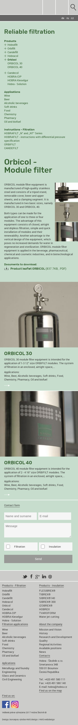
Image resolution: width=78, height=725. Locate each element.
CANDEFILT (11, 148)
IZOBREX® (45, 605)
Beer (7, 99)
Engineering (9, 672)
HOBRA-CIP (14, 76)
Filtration (19, 546)
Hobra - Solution (16, 84)
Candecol (13, 73)
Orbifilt (11, 48)
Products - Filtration (14, 585)
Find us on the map (50, 690)
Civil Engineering (12, 679)
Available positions (50, 648)
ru (68, 18)
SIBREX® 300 (47, 602)
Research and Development (55, 637)
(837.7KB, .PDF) (38, 268)
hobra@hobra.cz (57, 687)
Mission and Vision (50, 629)
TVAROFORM (47, 613)
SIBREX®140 (47, 598)
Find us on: (8, 695)
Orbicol (6, 605)
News (42, 652)
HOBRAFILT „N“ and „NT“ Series (23, 133)
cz (72, 18)
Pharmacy (10, 118)
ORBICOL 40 (14, 67)
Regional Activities (50, 644)
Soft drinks (10, 107)
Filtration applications (15, 624)
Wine (7, 95)
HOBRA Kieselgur (17, 80)
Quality (43, 640)
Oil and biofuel (12, 121)
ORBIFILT (10, 144)
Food (7, 110)
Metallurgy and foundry (15, 668)
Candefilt (12, 52)
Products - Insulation (51, 585)
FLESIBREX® (47, 590)
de (62, 18)
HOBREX (44, 609)
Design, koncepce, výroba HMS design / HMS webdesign (28, 719)
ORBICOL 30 (14, 63)
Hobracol (12, 56)
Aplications (8, 663)
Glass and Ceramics (14, 675)
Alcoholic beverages (16, 103)
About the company (50, 624)
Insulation (55, 546)
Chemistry (10, 114)
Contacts (44, 655)
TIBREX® (45, 594)
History (43, 633)
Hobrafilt (12, 45)
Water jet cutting (49, 617)
